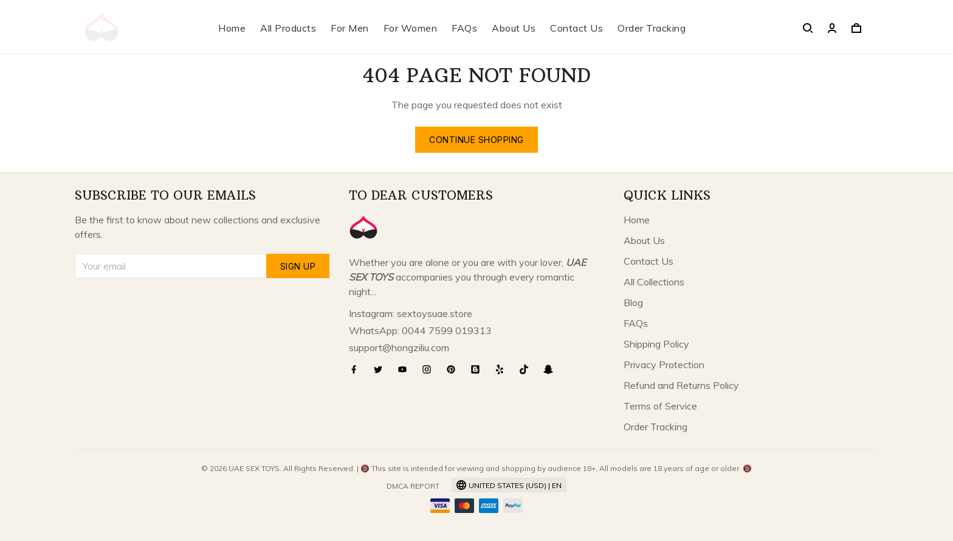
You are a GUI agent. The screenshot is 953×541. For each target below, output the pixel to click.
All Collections (654, 282)
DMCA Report (413, 485)
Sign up (298, 266)
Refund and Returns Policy (681, 385)
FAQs (464, 28)
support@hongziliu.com (399, 347)
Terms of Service (660, 406)
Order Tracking (652, 28)
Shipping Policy (656, 344)
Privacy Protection (664, 364)
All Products (288, 28)
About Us (513, 28)
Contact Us (576, 28)
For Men (350, 28)
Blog (633, 302)
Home (232, 28)
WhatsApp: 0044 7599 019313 (420, 330)
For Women (411, 28)
